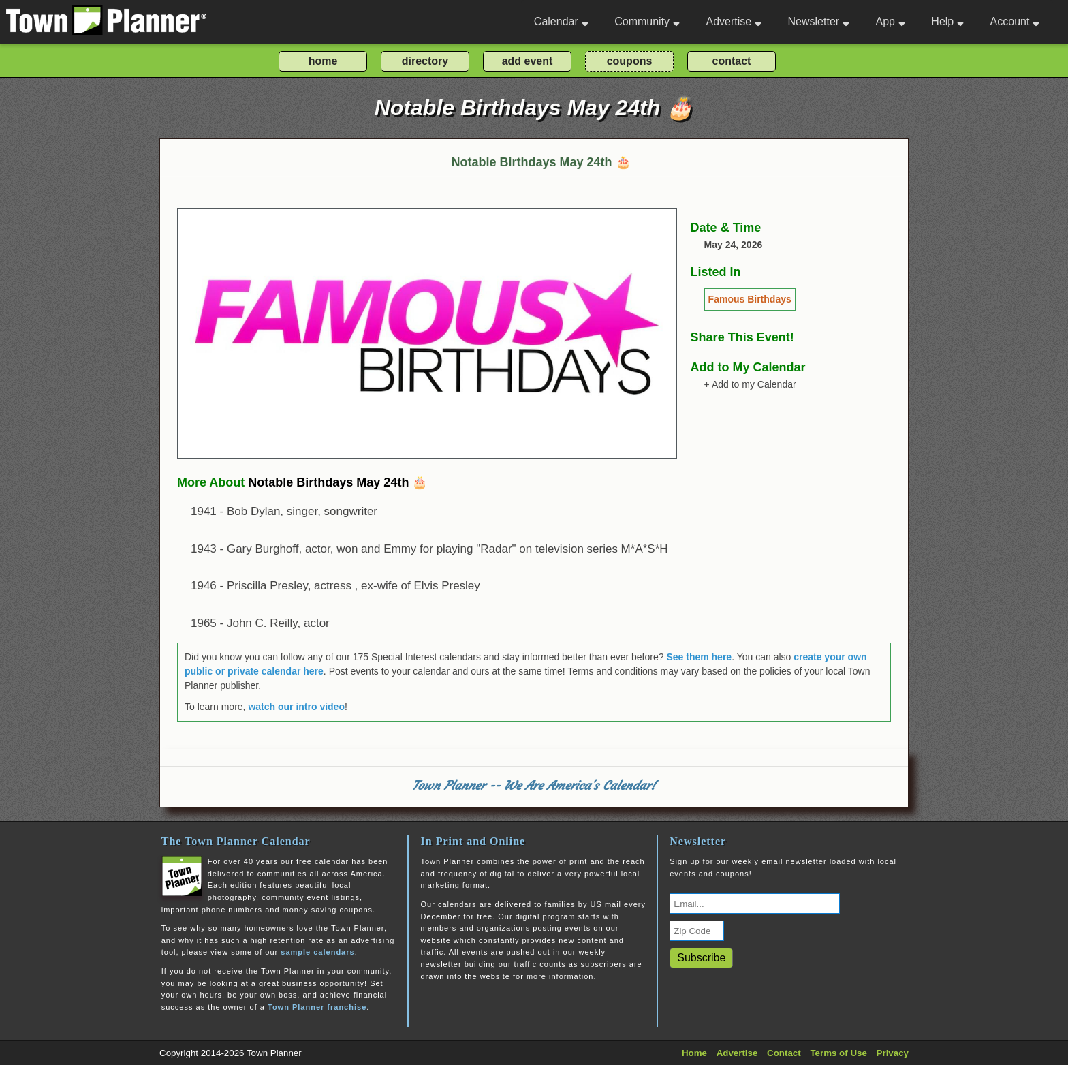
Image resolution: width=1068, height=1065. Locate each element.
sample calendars (317, 952)
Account (1015, 21)
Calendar (561, 21)
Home (694, 1053)
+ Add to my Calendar (750, 384)
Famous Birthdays (749, 299)
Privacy (893, 1053)
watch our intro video (296, 706)
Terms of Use (838, 1053)
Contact (784, 1053)
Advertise (733, 21)
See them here (699, 656)
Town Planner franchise (317, 1007)
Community (647, 21)
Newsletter (819, 21)
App (890, 21)
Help (947, 21)
